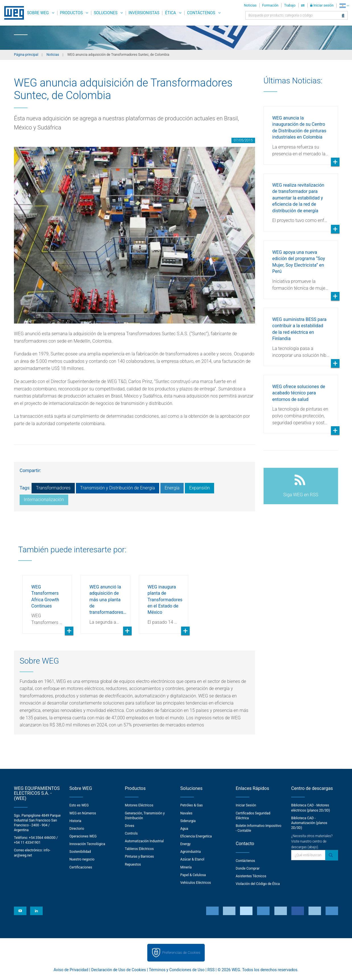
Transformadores (53, 488)
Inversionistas (144, 13)
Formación (270, 5)
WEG (12, 13)
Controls (131, 833)
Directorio (76, 829)
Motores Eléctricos (139, 805)
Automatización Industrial (144, 841)
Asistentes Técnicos (251, 876)
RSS (211, 969)
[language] (344, 5)
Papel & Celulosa (193, 875)
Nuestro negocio (81, 859)
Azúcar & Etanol (192, 859)
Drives (129, 826)
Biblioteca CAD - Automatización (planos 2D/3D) (309, 823)
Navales (186, 813)
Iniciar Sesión (246, 805)
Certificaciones (80, 867)
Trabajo (289, 5)
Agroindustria (190, 852)
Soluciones (105, 13)
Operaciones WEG (83, 836)
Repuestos (133, 864)
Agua (184, 829)
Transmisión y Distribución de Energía (117, 488)
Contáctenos (201, 13)
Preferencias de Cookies (181, 952)
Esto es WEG (79, 805)
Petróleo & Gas (191, 805)
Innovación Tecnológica (87, 844)
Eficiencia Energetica (196, 836)
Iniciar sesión (322, 5)
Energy (185, 844)
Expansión (199, 488)
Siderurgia (188, 821)
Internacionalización (44, 499)
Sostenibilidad (80, 852)
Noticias (250, 5)
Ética (170, 13)
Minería (186, 867)
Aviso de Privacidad (71, 969)
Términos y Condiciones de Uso (176, 969)
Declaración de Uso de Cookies (118, 969)
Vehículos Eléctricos (195, 883)
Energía (172, 488)
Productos (71, 13)
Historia (75, 821)
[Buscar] (343, 16)
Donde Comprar (248, 868)
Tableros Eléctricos (139, 849)
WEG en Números (82, 813)
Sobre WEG (38, 13)
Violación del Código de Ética (258, 884)
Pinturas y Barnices (139, 856)
